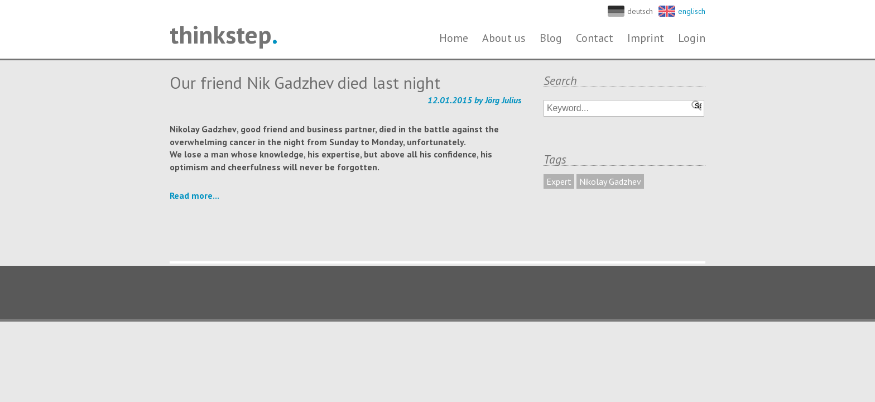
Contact (594, 38)
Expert (558, 181)
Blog (551, 38)
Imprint (645, 38)
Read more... (194, 195)
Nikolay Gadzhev (610, 181)
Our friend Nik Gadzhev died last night (305, 82)
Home (453, 38)
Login (691, 38)
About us (504, 38)
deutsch (640, 11)
